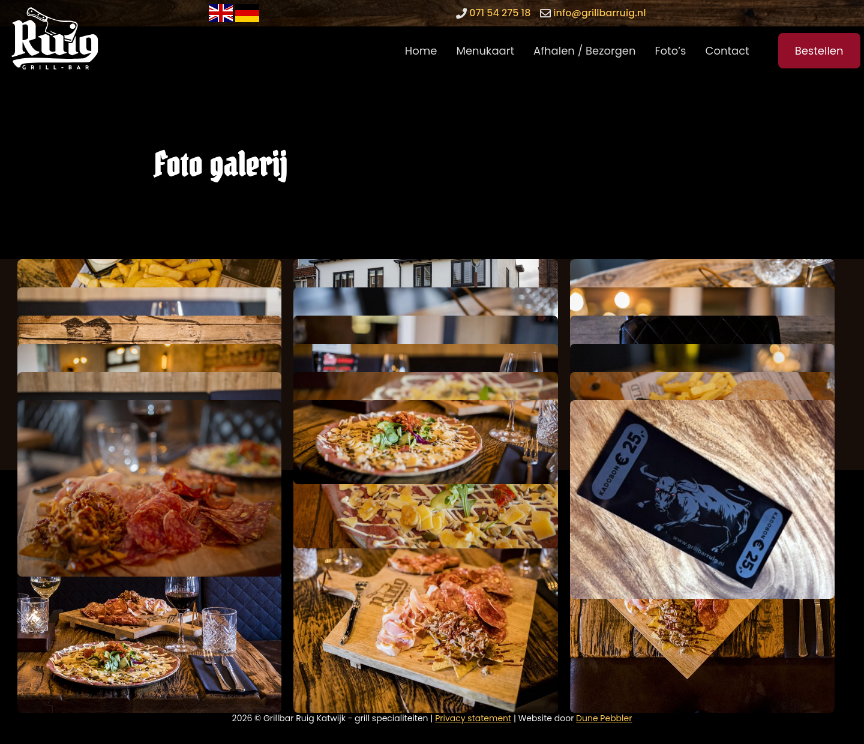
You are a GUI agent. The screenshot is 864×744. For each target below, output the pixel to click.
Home (421, 50)
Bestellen (819, 50)
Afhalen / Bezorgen (584, 50)
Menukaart (485, 50)
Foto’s (670, 50)
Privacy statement (473, 718)
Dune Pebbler (604, 718)
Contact (727, 50)
